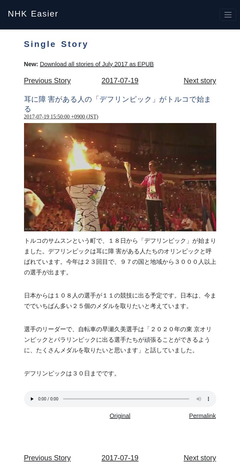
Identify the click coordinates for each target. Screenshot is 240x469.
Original (120, 415)
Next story (200, 80)
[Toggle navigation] (228, 15)
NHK (33, 11)
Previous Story (47, 80)
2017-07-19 (120, 80)
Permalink (202, 415)
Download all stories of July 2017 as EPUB (97, 64)
